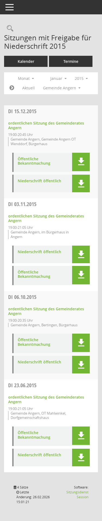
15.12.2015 (22, 111)
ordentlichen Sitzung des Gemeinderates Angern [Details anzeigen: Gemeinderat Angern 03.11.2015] (46, 218)
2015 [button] (81, 78)
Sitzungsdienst (77, 494)
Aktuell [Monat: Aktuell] (28, 87)
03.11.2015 (22, 204)
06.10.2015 (22, 297)
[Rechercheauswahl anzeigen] (8, 28)
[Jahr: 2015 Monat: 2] (11, 88)
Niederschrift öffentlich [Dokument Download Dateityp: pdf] (39, 181)
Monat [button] (26, 78)
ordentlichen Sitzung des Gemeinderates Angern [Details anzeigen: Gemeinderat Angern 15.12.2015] (46, 125)
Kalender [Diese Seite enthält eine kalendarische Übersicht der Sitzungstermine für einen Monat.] (26, 61)
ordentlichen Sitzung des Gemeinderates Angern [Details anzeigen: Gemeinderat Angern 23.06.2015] (46, 399)
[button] (81, 162)
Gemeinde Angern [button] (62, 87)
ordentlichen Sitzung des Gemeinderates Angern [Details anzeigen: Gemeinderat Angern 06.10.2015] (46, 311)
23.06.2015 (22, 385)
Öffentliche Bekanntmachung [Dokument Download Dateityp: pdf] (34, 161)
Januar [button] (58, 78)
